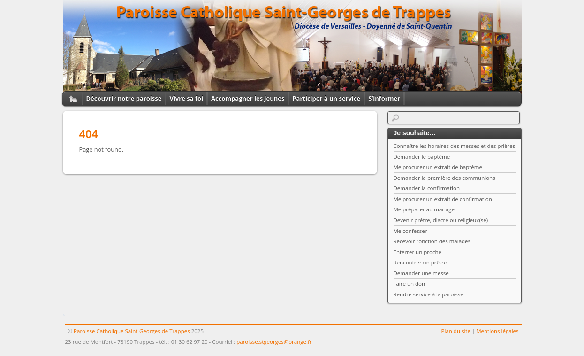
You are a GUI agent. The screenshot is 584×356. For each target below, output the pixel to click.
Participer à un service (326, 98)
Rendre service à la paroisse (428, 294)
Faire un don (409, 283)
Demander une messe (421, 273)
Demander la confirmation (427, 188)
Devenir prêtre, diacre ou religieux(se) (441, 220)
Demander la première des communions (444, 177)
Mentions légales (497, 330)
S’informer (384, 98)
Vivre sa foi (186, 98)
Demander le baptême (422, 156)
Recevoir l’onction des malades (432, 241)
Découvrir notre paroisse (124, 98)
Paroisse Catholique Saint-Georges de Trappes (132, 330)
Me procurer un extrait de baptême (438, 166)
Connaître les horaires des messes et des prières (455, 145)
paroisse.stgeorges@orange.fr (273, 341)
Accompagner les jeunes (247, 98)
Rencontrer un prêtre (420, 262)
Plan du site (455, 330)
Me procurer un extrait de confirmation (443, 198)
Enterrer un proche (417, 251)
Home (69, 98)
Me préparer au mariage (424, 209)
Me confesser (410, 230)
